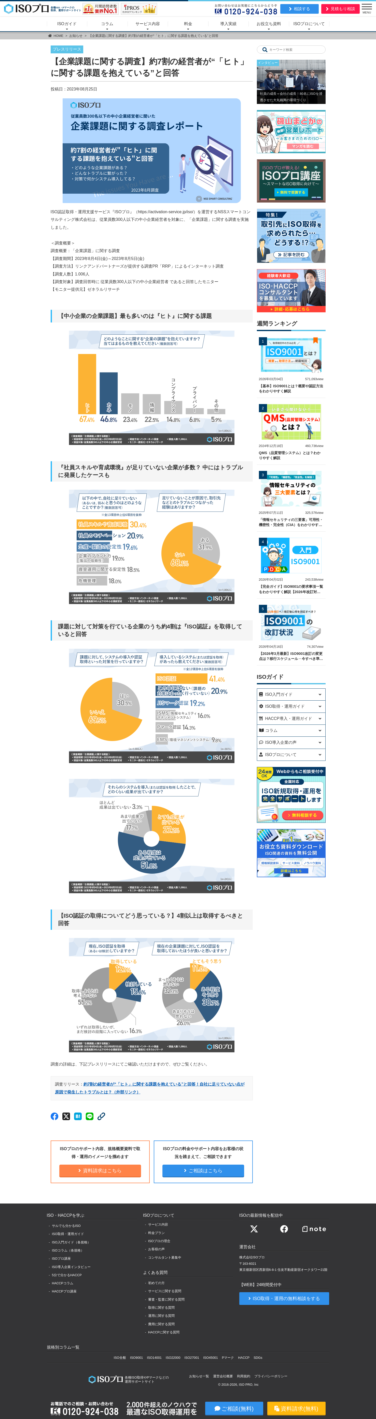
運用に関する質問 (161, 1316)
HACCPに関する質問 (163, 1332)
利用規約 (243, 1376)
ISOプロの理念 (159, 1241)
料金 (188, 24)
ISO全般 (120, 1358)
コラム (107, 24)
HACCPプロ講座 (64, 1291)
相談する (302, 9)
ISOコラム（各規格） (68, 1250)
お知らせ (75, 36)
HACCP (243, 1358)
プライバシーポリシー (270, 1376)
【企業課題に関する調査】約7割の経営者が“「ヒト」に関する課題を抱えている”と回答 (153, 36)
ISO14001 (154, 1358)
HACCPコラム (62, 1283)
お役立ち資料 (269, 24)
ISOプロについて (309, 24)
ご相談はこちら (205, 1170)
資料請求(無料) (299, 1409)
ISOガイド (67, 24)
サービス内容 (147, 24)
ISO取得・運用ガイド (68, 1234)
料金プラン (156, 1233)
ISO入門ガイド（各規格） (71, 1242)
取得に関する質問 (161, 1307)
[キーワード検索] (265, 50)
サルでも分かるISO (66, 1226)
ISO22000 (173, 1358)
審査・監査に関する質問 (166, 1299)
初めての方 (156, 1283)
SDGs (258, 1358)
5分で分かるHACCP (67, 1275)
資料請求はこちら (102, 1170)
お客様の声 (156, 1249)
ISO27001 (192, 1358)
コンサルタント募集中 (164, 1257)
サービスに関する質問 (164, 1291)
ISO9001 (136, 1358)
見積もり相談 (343, 9)
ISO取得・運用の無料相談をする (286, 1298)
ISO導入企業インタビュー (71, 1267)
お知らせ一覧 (199, 1376)
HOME (58, 36)
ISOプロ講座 (61, 1258)
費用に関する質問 (161, 1324)
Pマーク (228, 1358)
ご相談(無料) (237, 1409)
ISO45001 (210, 1358)
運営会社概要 (223, 1376)
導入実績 (228, 24)
